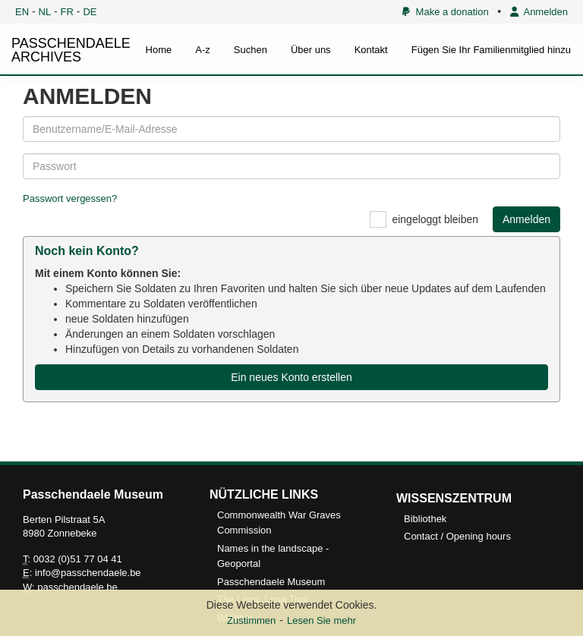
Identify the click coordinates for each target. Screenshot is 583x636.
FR (67, 11)
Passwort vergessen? (70, 198)
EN (22, 11)
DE (89, 11)
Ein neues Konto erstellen (291, 377)
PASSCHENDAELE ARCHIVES (71, 50)
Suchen (250, 49)
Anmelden (539, 11)
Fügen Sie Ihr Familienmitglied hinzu (491, 49)
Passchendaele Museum (271, 581)
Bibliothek (425, 518)
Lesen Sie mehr (321, 620)
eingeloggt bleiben (435, 219)
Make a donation (445, 11)
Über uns (311, 49)
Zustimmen (251, 620)
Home (159, 49)
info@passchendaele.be (88, 572)
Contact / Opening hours (457, 536)
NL (45, 11)
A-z (202, 49)
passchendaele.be (77, 587)
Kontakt (371, 49)
